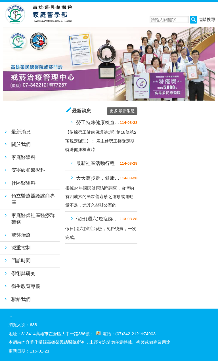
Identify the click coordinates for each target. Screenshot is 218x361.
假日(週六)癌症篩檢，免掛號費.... (98, 219)
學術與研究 (23, 273)
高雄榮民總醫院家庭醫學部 (52, 14)
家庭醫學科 (23, 157)
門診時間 (21, 260)
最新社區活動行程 (95, 163)
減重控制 (21, 247)
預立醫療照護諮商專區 (33, 199)
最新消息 (21, 132)
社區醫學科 (23, 183)
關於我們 (21, 144)
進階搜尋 (206, 19)
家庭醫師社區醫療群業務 (33, 219)
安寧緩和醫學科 (28, 170)
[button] (193, 20)
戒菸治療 (21, 235)
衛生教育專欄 (25, 286)
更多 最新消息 (122, 111)
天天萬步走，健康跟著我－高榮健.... (98, 178)
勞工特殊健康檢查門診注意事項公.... (98, 122)
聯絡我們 (21, 299)
